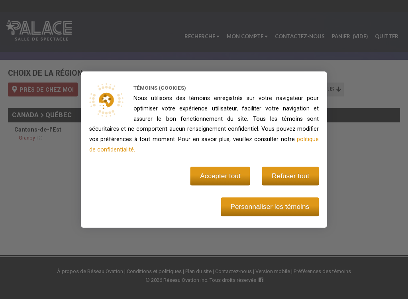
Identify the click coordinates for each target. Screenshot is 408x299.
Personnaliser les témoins (269, 206)
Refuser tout (290, 176)
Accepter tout (220, 176)
